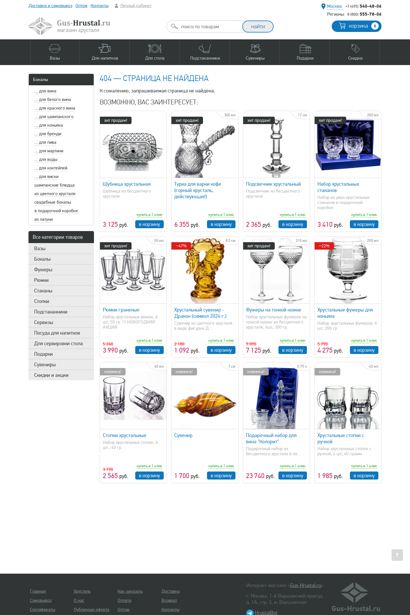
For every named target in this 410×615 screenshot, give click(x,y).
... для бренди (47, 134)
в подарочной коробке (56, 211)
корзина (364, 26)
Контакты (99, 6)
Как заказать (130, 591)
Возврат (169, 600)
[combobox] (210, 27)
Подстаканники (50, 312)
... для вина (45, 91)
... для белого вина (52, 99)
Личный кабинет (135, 6)
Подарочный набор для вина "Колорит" (271, 438)
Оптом (81, 6)
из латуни (43, 219)
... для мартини (48, 151)
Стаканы (43, 291)
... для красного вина (54, 108)
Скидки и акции (51, 375)
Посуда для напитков (57, 333)
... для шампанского (53, 117)
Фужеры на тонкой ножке (273, 310)
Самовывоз (41, 600)
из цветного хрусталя (54, 194)
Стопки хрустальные (124, 435)
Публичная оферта (91, 609)
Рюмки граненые (121, 310)
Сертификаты (42, 609)
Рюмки (41, 280)
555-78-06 (364, 14)
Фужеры (43, 269)
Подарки (43, 354)
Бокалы (40, 79)
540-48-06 (363, 6)
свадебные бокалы (52, 202)
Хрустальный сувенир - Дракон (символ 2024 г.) (200, 313)
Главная (38, 591)
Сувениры (45, 364)
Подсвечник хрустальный (273, 184)
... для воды (45, 159)
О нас (79, 600)
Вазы (40, 248)
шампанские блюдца (54, 185)
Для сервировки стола (58, 343)
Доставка (170, 591)
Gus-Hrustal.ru (305, 585)
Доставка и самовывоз (50, 6)
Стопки (41, 301)
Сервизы (43, 322)
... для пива (45, 142)
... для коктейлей (50, 168)
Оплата (124, 600)
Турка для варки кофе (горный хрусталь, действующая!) (197, 190)
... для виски (46, 176)
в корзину (149, 224)
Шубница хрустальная (127, 184)
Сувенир (183, 435)
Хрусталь (82, 591)
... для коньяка (48, 125)
